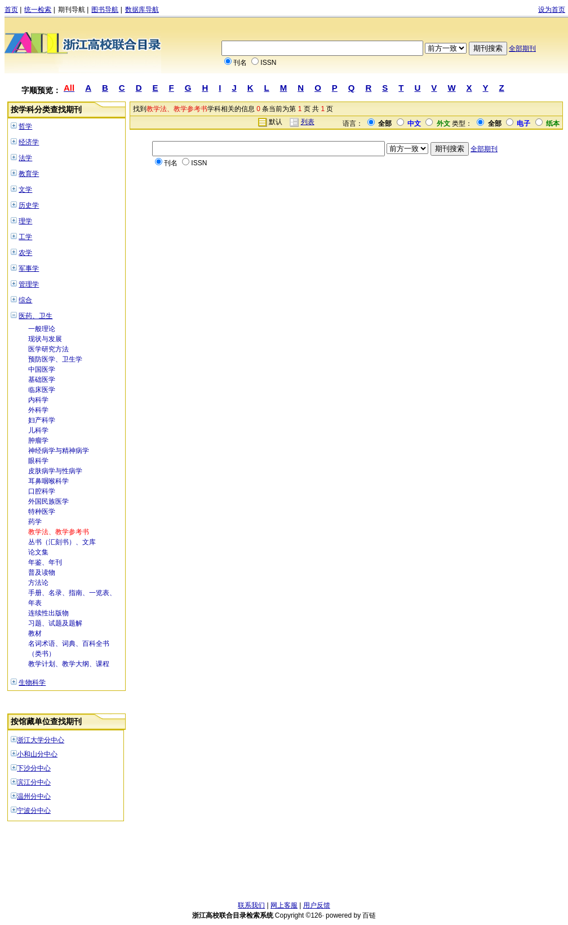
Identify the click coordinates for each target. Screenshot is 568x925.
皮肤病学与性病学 (55, 471)
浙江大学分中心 (40, 740)
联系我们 (251, 905)
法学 (25, 158)
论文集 (38, 552)
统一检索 (37, 10)
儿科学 (38, 430)
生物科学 (32, 682)
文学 (25, 189)
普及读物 (41, 572)
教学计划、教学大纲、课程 (68, 664)
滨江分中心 (34, 782)
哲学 (25, 126)
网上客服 (284, 905)
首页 (11, 10)
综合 (25, 300)
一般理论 (41, 329)
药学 (35, 522)
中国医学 (41, 369)
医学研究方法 (48, 349)
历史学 (29, 205)
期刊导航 (71, 10)
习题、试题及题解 (55, 623)
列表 (307, 122)
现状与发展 (45, 339)
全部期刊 (522, 48)
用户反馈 (316, 905)
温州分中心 (34, 796)
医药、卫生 (35, 316)
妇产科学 (41, 420)
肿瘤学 (38, 440)
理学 (25, 221)
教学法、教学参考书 (58, 532)
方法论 (38, 583)
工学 (25, 237)
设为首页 (551, 10)
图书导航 (104, 10)
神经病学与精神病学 (58, 451)
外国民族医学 (48, 501)
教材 (35, 633)
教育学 (29, 174)
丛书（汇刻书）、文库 (62, 542)
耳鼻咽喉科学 (48, 481)
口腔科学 (41, 491)
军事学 (29, 268)
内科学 (38, 400)
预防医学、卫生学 (55, 359)
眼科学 (38, 461)
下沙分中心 (34, 768)
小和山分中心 (37, 754)
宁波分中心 (34, 810)
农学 (25, 253)
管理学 (29, 284)
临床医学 (41, 390)
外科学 (38, 410)
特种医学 (41, 512)
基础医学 (41, 380)
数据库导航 (142, 10)
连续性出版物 (48, 613)
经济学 (29, 142)
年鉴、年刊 (45, 562)
